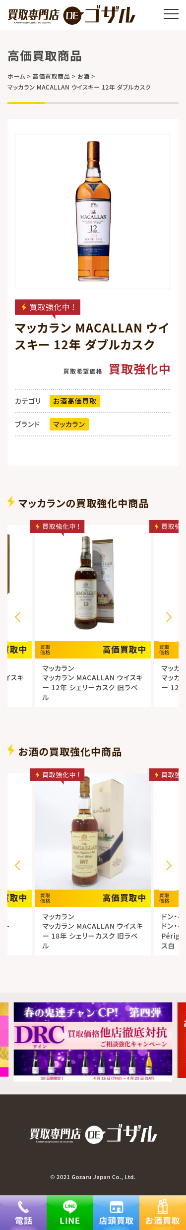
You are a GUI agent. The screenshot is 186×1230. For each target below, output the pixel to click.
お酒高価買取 (75, 401)
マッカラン (69, 424)
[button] (169, 617)
